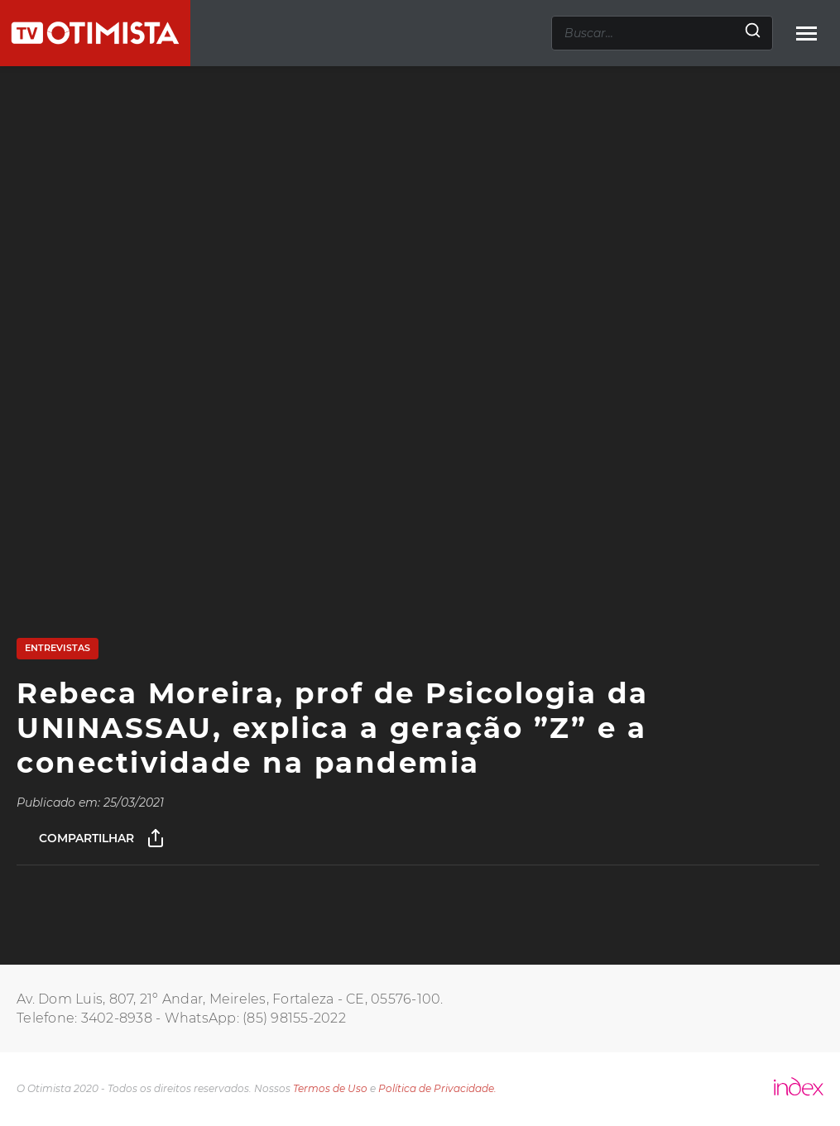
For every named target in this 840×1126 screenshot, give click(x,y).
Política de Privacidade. (437, 1088)
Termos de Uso (330, 1088)
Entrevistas (57, 648)
